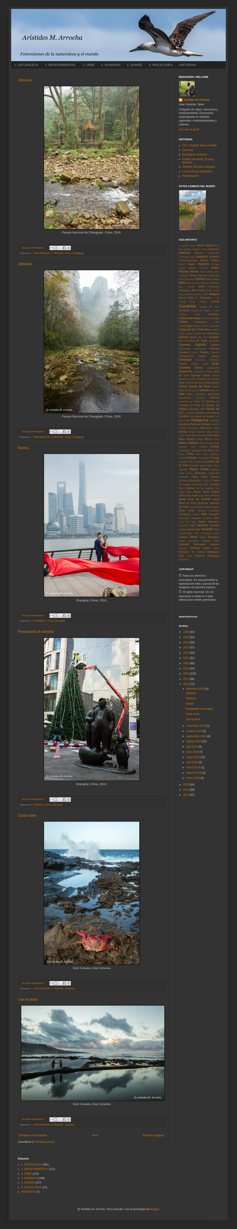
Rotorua (215, 476)
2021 (186, 658)
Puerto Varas (200, 461)
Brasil (209, 290)
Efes (181, 341)
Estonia (215, 344)
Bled (194, 290)
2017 (186, 678)
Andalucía (202, 256)
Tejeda (190, 529)
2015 (186, 784)
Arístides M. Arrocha (196, 99)
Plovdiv (182, 458)
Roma (204, 476)
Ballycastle (214, 275)
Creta (181, 333)
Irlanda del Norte (199, 386)
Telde (198, 529)
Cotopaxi (215, 329)
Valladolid (184, 544)
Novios (23, 448)
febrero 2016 (194, 772)
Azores (193, 275)
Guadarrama (213, 368)
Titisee (193, 536)
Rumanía (195, 480)
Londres (183, 416)
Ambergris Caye (187, 257)
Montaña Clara (204, 432)
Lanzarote (193, 409)
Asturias (183, 271)
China (68, 253)
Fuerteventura (186, 356)
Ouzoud (203, 446)
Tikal (196, 533)
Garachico (200, 360)
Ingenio (215, 382)
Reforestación (190, 175)
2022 (186, 652)
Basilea (200, 278)
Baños (209, 279)
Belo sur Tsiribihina (210, 283)
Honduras (193, 379)
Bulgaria (214, 294)
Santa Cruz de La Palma (205, 495)
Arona (182, 268)
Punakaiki (194, 465)
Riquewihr (183, 477)
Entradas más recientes (33, 1135)
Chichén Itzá (207, 318)
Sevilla (196, 514)
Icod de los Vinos (194, 382)
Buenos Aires (201, 294)
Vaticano (183, 548)
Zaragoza (200, 555)
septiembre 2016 (196, 736)
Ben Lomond (187, 286)
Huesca (203, 378)
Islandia (204, 390)
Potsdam (183, 461)
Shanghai (60, 620)
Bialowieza (184, 290)
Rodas (194, 476)
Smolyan (207, 518)
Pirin (205, 454)
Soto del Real (187, 522)
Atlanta (210, 271)
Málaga (190, 439)
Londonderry (212, 412)
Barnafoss (190, 279)
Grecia (199, 367)
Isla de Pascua (192, 390)
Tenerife (207, 529)
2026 (186, 631)
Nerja (216, 439)
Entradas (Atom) (44, 1141)
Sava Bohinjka (196, 507)
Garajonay (214, 360)
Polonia (191, 457)
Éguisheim (184, 559)
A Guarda (184, 245)
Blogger (154, 1209)
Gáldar (206, 375)
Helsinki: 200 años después (198, 166)
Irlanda (183, 386)
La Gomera (208, 401)
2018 (186, 673)
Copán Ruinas (201, 326)
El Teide (202, 340)
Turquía (206, 540)
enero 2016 (193, 777)
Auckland (183, 275)
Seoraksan (214, 510)
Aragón (191, 264)
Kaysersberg (185, 397)
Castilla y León (211, 310)
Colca (216, 322)
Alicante (199, 253)
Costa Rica (203, 329)
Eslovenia (184, 344)
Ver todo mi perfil (189, 129)
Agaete (200, 245)
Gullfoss (208, 371)
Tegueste (214, 525)
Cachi (192, 301)
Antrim (182, 264)
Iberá (181, 382)
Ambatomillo (213, 253)
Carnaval (187, 150)
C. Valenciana (203, 297)
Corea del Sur (187, 329)
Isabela (215, 386)
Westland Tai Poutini (191, 552)
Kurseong (183, 401)
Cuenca (188, 333)
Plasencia (214, 454)
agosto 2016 (194, 741)
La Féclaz (195, 401)
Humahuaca (213, 379)
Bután (190, 297)
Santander (202, 503)
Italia (181, 394)
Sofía (216, 518)
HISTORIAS (187, 65)
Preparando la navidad (36, 631)
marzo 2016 (193, 767)
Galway (215, 356)
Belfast (216, 279)
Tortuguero (213, 537)
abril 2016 (192, 762)
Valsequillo (199, 544)
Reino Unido (199, 469)
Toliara (202, 537)
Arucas (215, 267)
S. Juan (204, 480)
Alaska (204, 249)
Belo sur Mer (193, 283)
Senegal (202, 510)
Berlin (202, 286)
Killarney (214, 397)
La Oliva (195, 405)
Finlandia (214, 348)
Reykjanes (200, 473)
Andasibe (214, 256)
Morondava (213, 435)
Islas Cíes (214, 390)
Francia (204, 352)
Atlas (216, 271)
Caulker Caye (189, 314)
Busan (182, 297)
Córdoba (197, 333)
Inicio (95, 1135)
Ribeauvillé (214, 473)
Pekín (190, 454)
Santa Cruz (185, 495)
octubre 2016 (194, 731)
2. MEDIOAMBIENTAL (60, 65)
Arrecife (191, 268)
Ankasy (204, 260)
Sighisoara (184, 518)
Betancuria (214, 286)
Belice (182, 282)
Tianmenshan (185, 533)
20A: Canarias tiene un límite (199, 145)
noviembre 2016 (196, 725)
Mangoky (206, 424)
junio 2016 (192, 751)
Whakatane (213, 552)
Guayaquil (198, 371)
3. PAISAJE (57, 253)
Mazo (216, 428)
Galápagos (185, 359)
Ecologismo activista (194, 154)
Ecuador (214, 337)
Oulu (193, 446)
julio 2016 (192, 746)
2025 (186, 637)
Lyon (187, 420)
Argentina (203, 264)
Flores (194, 352)
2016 (186, 684)
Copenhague (186, 325)
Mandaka (214, 420)
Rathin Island (212, 465)
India (207, 382)
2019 (186, 668)
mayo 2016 (193, 757)
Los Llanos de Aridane (202, 416)
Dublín (193, 337)
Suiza (201, 521)
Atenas (194, 271)
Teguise (182, 529)
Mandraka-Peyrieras (190, 424)
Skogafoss (196, 518)
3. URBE (89, 65)
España (200, 344)
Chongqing (200, 322)
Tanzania (202, 525)
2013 (186, 794)
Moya (182, 439)
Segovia (215, 507)
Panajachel (195, 450)
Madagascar (200, 420)
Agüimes (210, 245)
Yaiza (189, 556)
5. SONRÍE (134, 65)
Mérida (199, 439)
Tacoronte (183, 525)
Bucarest (188, 294)
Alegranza (213, 249)
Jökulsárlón (200, 394)
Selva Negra (187, 510)
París (211, 450)
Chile (216, 318)
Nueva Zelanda (188, 442)
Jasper (190, 394)
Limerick (190, 413)
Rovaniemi (184, 480)
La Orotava (208, 405)
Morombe (201, 435)
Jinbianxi (25, 80)
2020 (186, 663)
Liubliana (199, 412)
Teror (216, 529)
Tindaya (183, 537)
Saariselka (198, 484)
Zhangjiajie (78, 253)
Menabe (183, 431)
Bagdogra (202, 275)
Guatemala (185, 371)
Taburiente (213, 521)
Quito (202, 465)
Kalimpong (213, 394)
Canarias (69, 988)
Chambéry (213, 314)
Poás (190, 461)
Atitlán (202, 271)
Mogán (192, 432)
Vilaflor (206, 548)
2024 (186, 642)
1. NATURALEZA (26, 65)
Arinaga (215, 264)
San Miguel (194, 491)
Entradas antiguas (153, 1135)
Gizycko (195, 364)
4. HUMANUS (110, 65)
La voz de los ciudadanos (197, 171)
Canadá (215, 301)
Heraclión (183, 379)
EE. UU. (202, 337)
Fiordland (184, 352)
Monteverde (190, 435)
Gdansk (183, 363)
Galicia (202, 356)
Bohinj (201, 290)
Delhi (204, 333)
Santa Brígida (211, 491)
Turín (216, 540)
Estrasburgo (184, 348)
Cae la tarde (27, 999)
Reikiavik (183, 469)
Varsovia (214, 544)
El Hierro (190, 340)
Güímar (215, 375)
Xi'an (181, 555)
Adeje (193, 245)
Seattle (207, 507)
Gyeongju (196, 375)
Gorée (205, 364)
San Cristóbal (211, 484)
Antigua (215, 260)
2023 (186, 647)
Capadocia (196, 310)
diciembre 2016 (195, 688)
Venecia (195, 548)
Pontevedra (203, 458)
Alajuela (196, 249)
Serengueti (184, 514)
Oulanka (183, 446)
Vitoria (216, 548)
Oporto (202, 443)
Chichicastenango (189, 318)
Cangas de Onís (209, 306)
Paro (204, 450)
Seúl (204, 514)
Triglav (182, 541)
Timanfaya (206, 533)
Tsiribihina (193, 541)
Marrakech (193, 428)
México (208, 439)
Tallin (192, 525)
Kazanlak (200, 397)
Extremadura (200, 348)
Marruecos (206, 428)
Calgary (203, 301)
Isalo (181, 390)
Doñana (183, 337)
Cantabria (184, 310)
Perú (198, 454)
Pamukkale (184, 450)
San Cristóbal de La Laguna (196, 488)
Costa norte (27, 815)
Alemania (184, 252)
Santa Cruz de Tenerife (195, 499)
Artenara (203, 268)
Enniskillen (214, 341)
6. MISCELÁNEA (161, 65)
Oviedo (215, 446)
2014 (186, 789)
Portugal (214, 457)
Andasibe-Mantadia (188, 260)
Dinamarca (213, 333)
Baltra (181, 279)
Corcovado (214, 326)
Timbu (216, 533)
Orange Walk (212, 443)
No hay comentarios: (33, 247)
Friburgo (215, 352)
